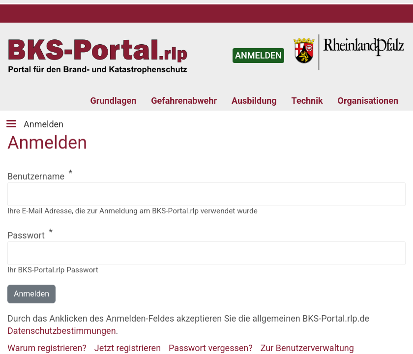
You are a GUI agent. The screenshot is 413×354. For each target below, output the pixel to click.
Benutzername (35, 176)
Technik (307, 100)
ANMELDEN (258, 55)
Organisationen (368, 100)
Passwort (26, 235)
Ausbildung (254, 100)
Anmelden (43, 124)
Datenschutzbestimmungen (61, 330)
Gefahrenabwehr (184, 100)
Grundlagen (113, 100)
